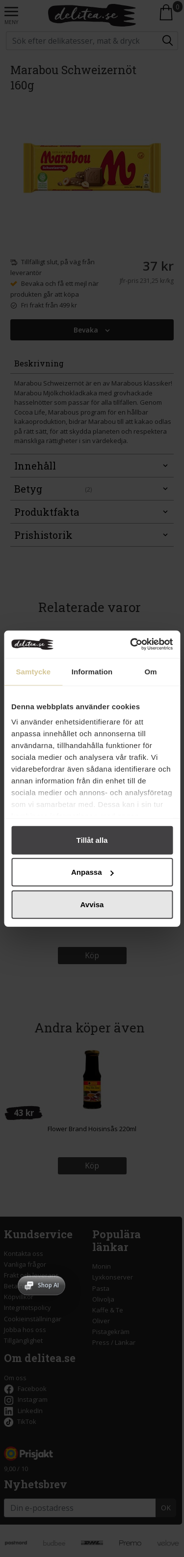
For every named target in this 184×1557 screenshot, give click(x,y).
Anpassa (92, 872)
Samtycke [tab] (33, 671)
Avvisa (92, 904)
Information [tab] (92, 671)
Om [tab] (151, 671)
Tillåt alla (92, 839)
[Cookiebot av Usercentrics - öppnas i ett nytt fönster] (131, 644)
